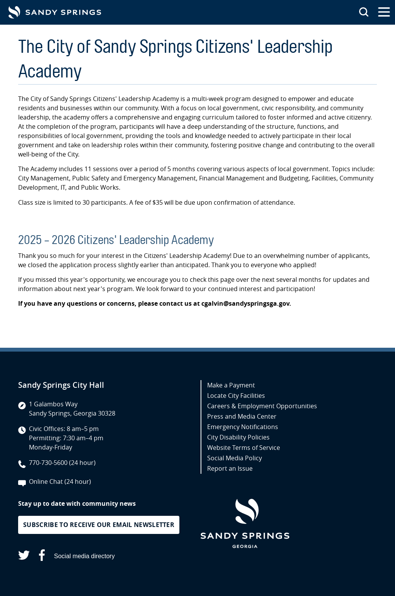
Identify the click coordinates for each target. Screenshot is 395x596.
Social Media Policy (234, 458)
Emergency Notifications (242, 427)
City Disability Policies (238, 437)
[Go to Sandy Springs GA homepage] (54, 12)
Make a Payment (231, 385)
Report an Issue (230, 468)
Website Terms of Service (243, 447)
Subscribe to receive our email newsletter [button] (98, 524)
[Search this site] (363, 12)
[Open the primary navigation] (384, 12)
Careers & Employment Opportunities (262, 406)
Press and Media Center (242, 416)
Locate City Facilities (236, 395)
